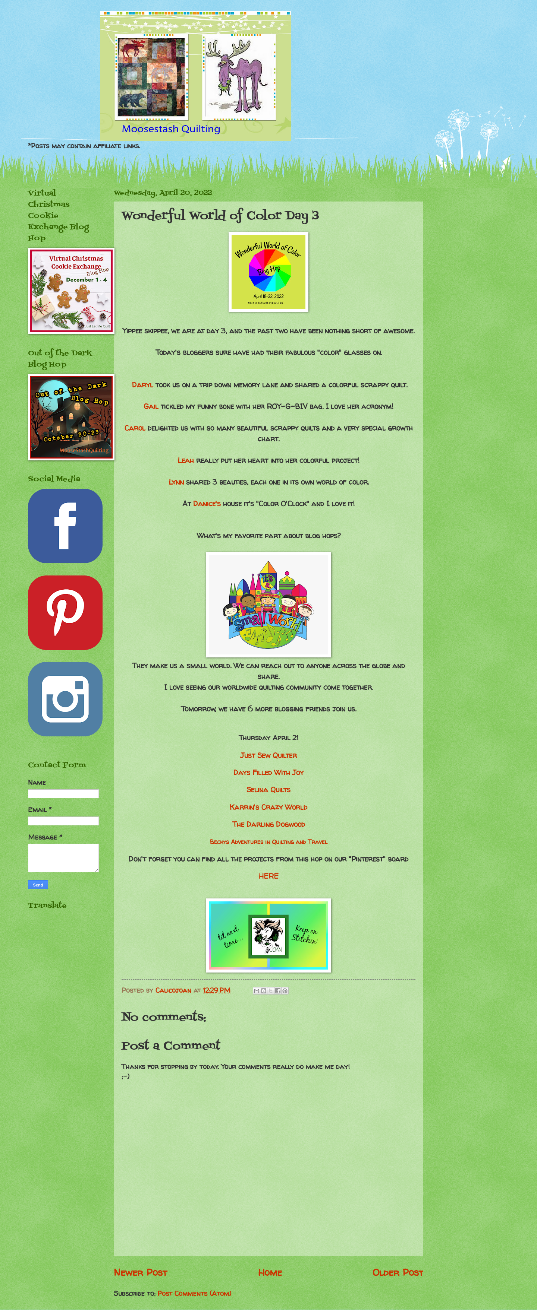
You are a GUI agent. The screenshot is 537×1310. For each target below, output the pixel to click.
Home (270, 1272)
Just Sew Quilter (269, 755)
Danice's (207, 503)
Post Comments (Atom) (194, 1293)
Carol (135, 428)
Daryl (142, 385)
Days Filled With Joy (268, 772)
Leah (187, 460)
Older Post (398, 1272)
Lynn (177, 482)
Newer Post (140, 1272)
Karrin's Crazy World (268, 807)
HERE (269, 876)
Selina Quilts (268, 789)
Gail (151, 406)
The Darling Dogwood (268, 824)
